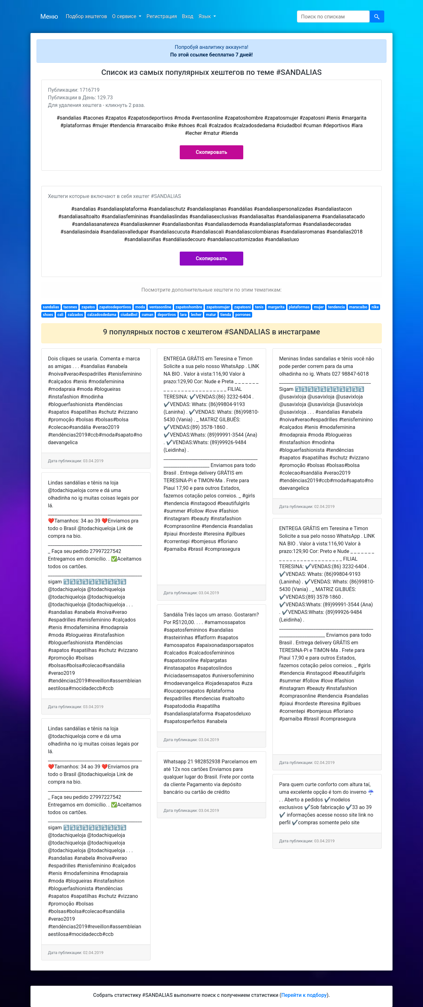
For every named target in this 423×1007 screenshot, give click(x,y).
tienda (225, 315)
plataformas (299, 307)
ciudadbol (129, 315)
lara (183, 315)
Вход (187, 16)
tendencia (336, 307)
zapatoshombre (188, 307)
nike (375, 307)
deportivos (167, 315)
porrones (243, 315)
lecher (196, 315)
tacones (70, 307)
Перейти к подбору (304, 995)
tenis (259, 307)
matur (211, 315)
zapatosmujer (218, 307)
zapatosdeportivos (115, 307)
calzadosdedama (101, 315)
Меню (49, 16)
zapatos (88, 307)
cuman (147, 315)
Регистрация (161, 16)
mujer (319, 307)
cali (60, 315)
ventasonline (160, 307)
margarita (276, 307)
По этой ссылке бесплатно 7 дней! (211, 55)
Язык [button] (205, 16)
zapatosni (242, 307)
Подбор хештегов (86, 16)
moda (140, 307)
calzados (75, 315)
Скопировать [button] (211, 152)
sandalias (51, 307)
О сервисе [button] (125, 16)
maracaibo (358, 307)
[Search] (333, 16)
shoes (48, 315)
